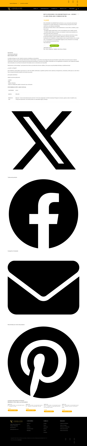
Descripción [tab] (10, 52)
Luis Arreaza (20, 439)
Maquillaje (63, 8)
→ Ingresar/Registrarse (13, 3)
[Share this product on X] (43, 176)
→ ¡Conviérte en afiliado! (23, 3)
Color (58, 49)
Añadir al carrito (54, 45)
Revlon (64, 49)
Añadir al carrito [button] (12, 410)
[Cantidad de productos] (44, 45)
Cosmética (54, 8)
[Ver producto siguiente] (78, 14)
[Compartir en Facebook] (43, 250)
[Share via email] (43, 324)
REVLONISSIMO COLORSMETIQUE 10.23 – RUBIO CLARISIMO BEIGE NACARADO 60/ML (52, 406)
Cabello (35, 8)
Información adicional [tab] (12, 54)
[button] (78, 9)
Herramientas (45, 8)
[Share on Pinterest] (43, 400)
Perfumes (72, 8)
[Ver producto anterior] (77, 14)
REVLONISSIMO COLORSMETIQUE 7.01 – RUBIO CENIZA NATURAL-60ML (70, 406)
